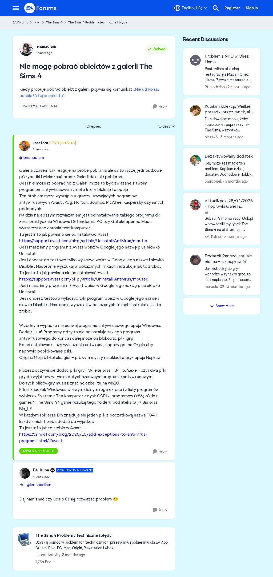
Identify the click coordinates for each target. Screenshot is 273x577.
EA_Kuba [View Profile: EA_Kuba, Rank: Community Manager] (41, 470)
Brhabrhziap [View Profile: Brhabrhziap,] (215, 87)
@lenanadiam (31, 157)
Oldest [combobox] (167, 126)
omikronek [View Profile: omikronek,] (213, 181)
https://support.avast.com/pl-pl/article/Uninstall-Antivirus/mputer (83, 240)
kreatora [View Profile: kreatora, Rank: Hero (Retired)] (40, 143)
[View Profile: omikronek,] (195, 160)
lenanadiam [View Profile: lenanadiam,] (45, 46)
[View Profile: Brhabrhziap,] (195, 60)
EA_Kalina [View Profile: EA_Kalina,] (213, 236)
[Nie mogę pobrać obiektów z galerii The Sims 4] (54, 149)
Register (232, 8)
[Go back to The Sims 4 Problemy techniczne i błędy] (102, 535)
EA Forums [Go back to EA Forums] (20, 22)
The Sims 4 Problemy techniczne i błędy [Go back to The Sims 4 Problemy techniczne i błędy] (97, 22)
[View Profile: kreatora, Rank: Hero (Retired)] (24, 146)
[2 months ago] (238, 87)
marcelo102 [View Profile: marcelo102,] (214, 286)
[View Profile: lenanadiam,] (26, 49)
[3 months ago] (231, 137)
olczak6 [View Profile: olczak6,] (211, 136)
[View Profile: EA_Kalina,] (195, 204)
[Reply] (160, 106)
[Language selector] (190, 8)
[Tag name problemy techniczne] (39, 106)
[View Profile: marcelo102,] (195, 260)
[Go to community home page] (40, 8)
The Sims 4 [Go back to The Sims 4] (54, 22)
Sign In (252, 8)
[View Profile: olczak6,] (195, 110)
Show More (222, 305)
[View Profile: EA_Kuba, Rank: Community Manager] (24, 473)
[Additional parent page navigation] (37, 22)
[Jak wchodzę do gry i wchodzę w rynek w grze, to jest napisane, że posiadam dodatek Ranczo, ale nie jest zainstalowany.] (229, 274)
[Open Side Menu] (16, 8)
